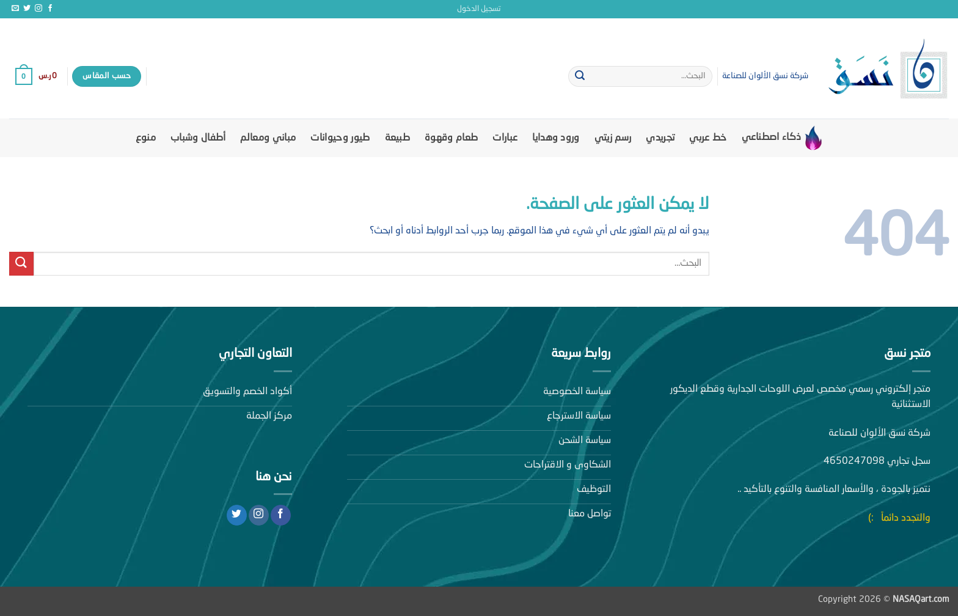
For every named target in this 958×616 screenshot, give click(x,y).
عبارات (504, 138)
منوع (146, 138)
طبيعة (398, 138)
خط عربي (707, 138)
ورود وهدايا (556, 138)
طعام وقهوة (451, 138)
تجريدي (660, 138)
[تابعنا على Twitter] (27, 8)
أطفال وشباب (198, 138)
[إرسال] (579, 76)
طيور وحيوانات (340, 138)
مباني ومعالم (268, 138)
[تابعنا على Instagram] (38, 8)
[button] (479, 9)
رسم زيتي (613, 138)
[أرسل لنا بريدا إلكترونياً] (15, 8)
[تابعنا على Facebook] (50, 8)
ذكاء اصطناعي (782, 138)
